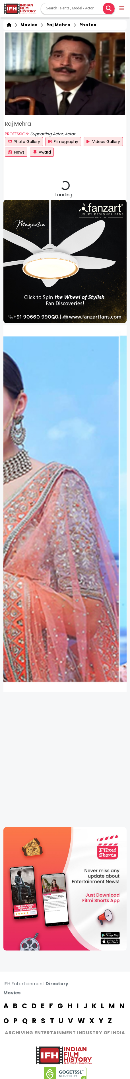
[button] (122, 9)
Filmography (63, 141)
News (16, 152)
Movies (28, 25)
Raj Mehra (57, 25)
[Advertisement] (65, 760)
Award (42, 152)
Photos (86, 25)
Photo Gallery (24, 141)
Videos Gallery (103, 141)
